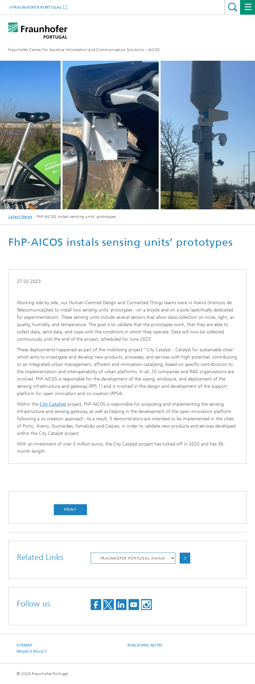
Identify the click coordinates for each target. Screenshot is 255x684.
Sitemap (24, 645)
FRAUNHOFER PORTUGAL (37, 7)
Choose (185, 558)
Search (232, 7)
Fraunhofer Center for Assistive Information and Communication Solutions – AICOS (84, 49)
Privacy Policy (31, 652)
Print (70, 509)
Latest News (20, 216)
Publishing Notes (145, 645)
